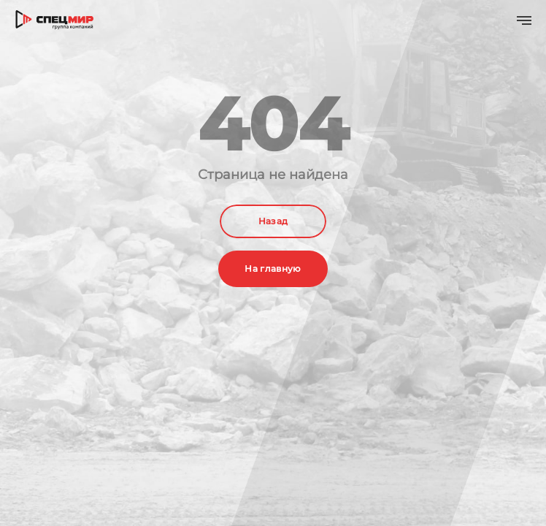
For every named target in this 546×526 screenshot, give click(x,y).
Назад (273, 221)
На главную (273, 268)
